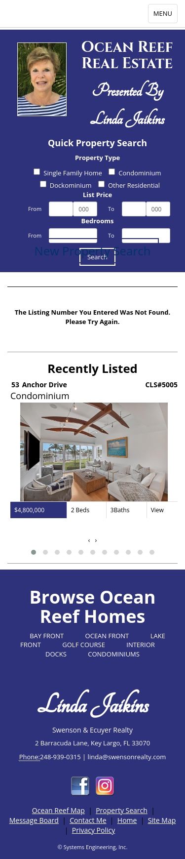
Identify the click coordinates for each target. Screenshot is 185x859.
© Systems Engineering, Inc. (93, 847)
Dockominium (66, 185)
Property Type (97, 157)
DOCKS (56, 654)
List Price (97, 194)
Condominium (135, 172)
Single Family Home (68, 172)
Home (127, 820)
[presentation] (89, 540)
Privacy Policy (93, 830)
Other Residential (129, 185)
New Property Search (93, 251)
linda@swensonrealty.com (127, 756)
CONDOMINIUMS (114, 654)
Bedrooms (97, 220)
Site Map (162, 820)
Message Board (34, 820)
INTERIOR (140, 644)
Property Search (122, 810)
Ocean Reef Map (58, 810)
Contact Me (88, 820)
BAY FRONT (47, 635)
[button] (33, 552)
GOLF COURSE (83, 644)
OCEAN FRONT (107, 635)
